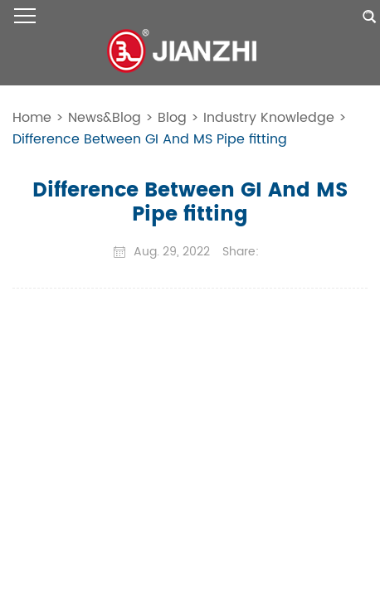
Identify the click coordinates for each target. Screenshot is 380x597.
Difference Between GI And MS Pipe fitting (149, 139)
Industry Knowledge (268, 118)
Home (31, 118)
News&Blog (104, 118)
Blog (172, 118)
